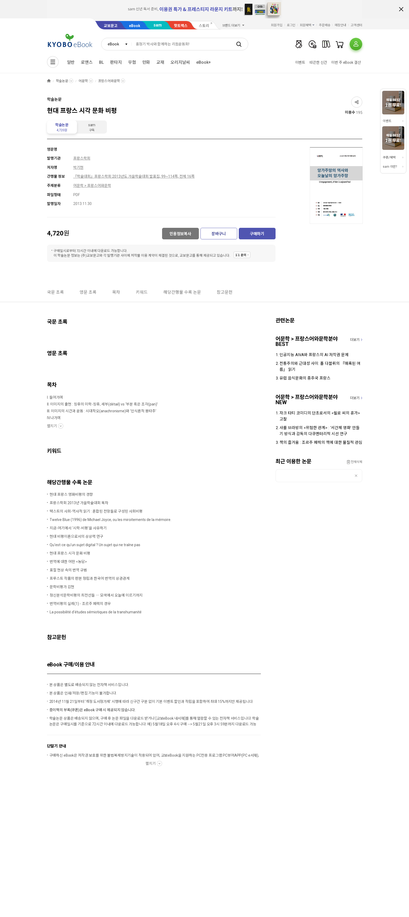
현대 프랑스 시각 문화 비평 (70, 553)
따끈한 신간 (318, 62)
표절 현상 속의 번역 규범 (68, 570)
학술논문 (62, 81)
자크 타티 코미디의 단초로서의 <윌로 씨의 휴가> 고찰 (319, 416)
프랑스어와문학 (109, 81)
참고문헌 (224, 292)
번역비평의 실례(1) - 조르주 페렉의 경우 (80, 604)
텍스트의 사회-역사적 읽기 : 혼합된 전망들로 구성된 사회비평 (96, 511)
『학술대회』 (83, 176)
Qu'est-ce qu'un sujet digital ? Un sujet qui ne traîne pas (95, 545)
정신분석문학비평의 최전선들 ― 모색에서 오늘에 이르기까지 (96, 595)
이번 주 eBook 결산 (346, 62)
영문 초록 (88, 292)
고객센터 (356, 25)
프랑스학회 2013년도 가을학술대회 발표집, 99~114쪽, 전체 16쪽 (144, 176)
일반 (71, 62)
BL (101, 62)
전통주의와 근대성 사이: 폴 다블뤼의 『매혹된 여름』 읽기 (319, 366)
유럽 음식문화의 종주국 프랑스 (304, 378)
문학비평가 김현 (62, 587)
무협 (132, 62)
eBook (134, 26)
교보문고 (110, 26)
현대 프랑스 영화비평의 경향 (71, 494)
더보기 (355, 339)
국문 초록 (55, 292)
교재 (160, 62)
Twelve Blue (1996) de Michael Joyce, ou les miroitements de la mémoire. (110, 520)
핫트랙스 (181, 26)
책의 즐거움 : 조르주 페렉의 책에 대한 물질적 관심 (320, 442)
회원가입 (276, 25)
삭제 (356, 476)
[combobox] (116, 44)
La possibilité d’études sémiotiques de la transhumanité (96, 612)
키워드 (142, 292)
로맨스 (87, 62)
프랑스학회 (81, 158)
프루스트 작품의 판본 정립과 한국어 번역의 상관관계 (90, 578)
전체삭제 (356, 462)
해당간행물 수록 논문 (182, 292)
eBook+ (203, 62)
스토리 (204, 26)
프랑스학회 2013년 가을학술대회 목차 (79, 503)
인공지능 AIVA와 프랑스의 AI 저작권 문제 (314, 354)
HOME (49, 80)
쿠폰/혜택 (389, 157)
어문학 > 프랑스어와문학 (92, 185)
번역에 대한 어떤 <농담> (68, 562)
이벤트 (300, 62)
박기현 (78, 167)
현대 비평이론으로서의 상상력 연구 (76, 536)
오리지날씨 (180, 62)
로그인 (291, 25)
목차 (116, 292)
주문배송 (324, 25)
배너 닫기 (401, 9)
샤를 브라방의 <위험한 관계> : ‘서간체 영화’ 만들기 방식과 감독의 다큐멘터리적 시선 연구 (319, 430)
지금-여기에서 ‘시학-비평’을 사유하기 (78, 528)
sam (157, 25)
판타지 (116, 62)
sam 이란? (390, 166)
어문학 (83, 81)
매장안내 (340, 25)
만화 (146, 62)
